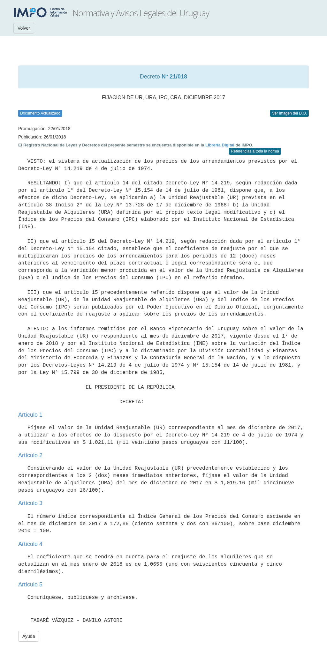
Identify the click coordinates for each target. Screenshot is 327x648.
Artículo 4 (30, 544)
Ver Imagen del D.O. (289, 113)
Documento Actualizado (40, 113)
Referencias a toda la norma (255, 151)
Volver (24, 28)
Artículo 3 (30, 503)
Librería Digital (219, 145)
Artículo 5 (30, 584)
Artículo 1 (30, 415)
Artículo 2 (30, 455)
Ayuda (28, 636)
